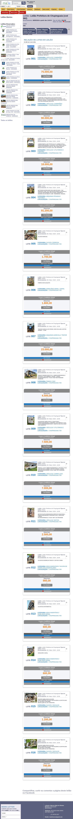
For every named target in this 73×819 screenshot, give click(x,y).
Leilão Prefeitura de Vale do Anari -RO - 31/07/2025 (13, 111)
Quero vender (46, 9)
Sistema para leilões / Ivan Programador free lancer (61, 817)
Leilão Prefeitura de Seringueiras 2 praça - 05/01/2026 (12, 31)
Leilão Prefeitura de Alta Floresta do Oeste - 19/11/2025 (12, 73)
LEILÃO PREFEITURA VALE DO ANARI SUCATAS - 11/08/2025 (12, 97)
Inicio (3, 9)
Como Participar (21, 9)
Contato (61, 9)
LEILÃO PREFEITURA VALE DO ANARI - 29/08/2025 (12, 86)
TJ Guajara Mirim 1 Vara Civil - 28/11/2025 (12, 55)
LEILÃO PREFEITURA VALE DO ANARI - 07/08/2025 (9, 102)
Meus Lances (14, 12)
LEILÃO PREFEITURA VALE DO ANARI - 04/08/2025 (12, 107)
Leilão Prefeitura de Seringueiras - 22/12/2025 (13, 35)
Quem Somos (10, 9)
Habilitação (37, 9)
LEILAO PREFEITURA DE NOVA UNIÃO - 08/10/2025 (13, 81)
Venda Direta (5, 12)
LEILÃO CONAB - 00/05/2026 (10, 26)
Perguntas (54, 9)
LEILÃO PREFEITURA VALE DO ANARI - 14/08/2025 (12, 91)
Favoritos (21, 12)
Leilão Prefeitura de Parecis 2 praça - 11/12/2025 (11, 40)
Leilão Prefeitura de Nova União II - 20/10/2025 (13, 77)
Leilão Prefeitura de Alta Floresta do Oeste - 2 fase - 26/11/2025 (13, 64)
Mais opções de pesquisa (31, 2)
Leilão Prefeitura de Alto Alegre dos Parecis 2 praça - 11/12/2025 (12, 46)
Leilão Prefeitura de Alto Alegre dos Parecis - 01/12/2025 (12, 51)
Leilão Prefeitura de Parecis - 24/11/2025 (11, 68)
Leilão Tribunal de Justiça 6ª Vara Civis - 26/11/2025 (10, 59)
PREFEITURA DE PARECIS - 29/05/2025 (12, 115)
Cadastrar (29, 9)
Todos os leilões (7, 120)
